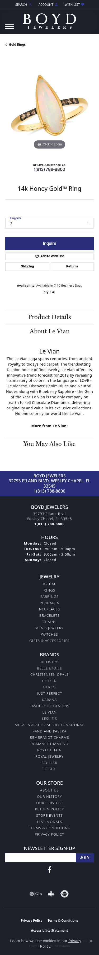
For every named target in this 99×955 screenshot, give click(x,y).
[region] (49, 107)
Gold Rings (17, 44)
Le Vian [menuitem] (49, 712)
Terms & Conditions (49, 828)
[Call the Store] (49, 523)
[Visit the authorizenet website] (64, 894)
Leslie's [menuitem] (49, 718)
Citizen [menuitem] (49, 680)
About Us (49, 790)
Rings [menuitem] (49, 590)
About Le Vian (50, 331)
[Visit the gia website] (36, 894)
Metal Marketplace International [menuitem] (49, 724)
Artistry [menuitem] (49, 661)
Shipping (27, 266)
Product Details (49, 317)
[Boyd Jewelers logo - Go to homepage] (49, 19)
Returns (72, 266)
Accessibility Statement (49, 930)
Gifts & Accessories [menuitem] (49, 640)
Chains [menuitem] (49, 621)
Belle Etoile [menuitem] (49, 668)
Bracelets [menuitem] (49, 615)
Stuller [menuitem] (50, 762)
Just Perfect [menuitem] (49, 693)
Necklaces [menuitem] (49, 609)
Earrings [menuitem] (49, 596)
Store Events (49, 815)
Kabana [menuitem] (49, 699)
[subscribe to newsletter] (85, 857)
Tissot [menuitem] (49, 769)
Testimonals (49, 821)
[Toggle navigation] (9, 29)
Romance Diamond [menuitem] (49, 743)
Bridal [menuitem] (49, 584)
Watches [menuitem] (49, 634)
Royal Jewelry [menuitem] (49, 756)
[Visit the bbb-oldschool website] (51, 894)
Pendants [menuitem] (49, 602)
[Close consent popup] (90, 941)
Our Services (49, 802)
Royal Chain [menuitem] (49, 750)
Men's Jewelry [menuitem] (49, 628)
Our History (49, 796)
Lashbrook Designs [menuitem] (49, 706)
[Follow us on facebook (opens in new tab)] (49, 870)
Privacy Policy (49, 834)
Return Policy (49, 809)
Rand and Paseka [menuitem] (49, 731)
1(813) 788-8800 (49, 170)
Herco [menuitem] (49, 687)
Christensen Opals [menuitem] (49, 674)
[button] (23, 4)
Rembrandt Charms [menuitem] (49, 737)
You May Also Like (49, 443)
